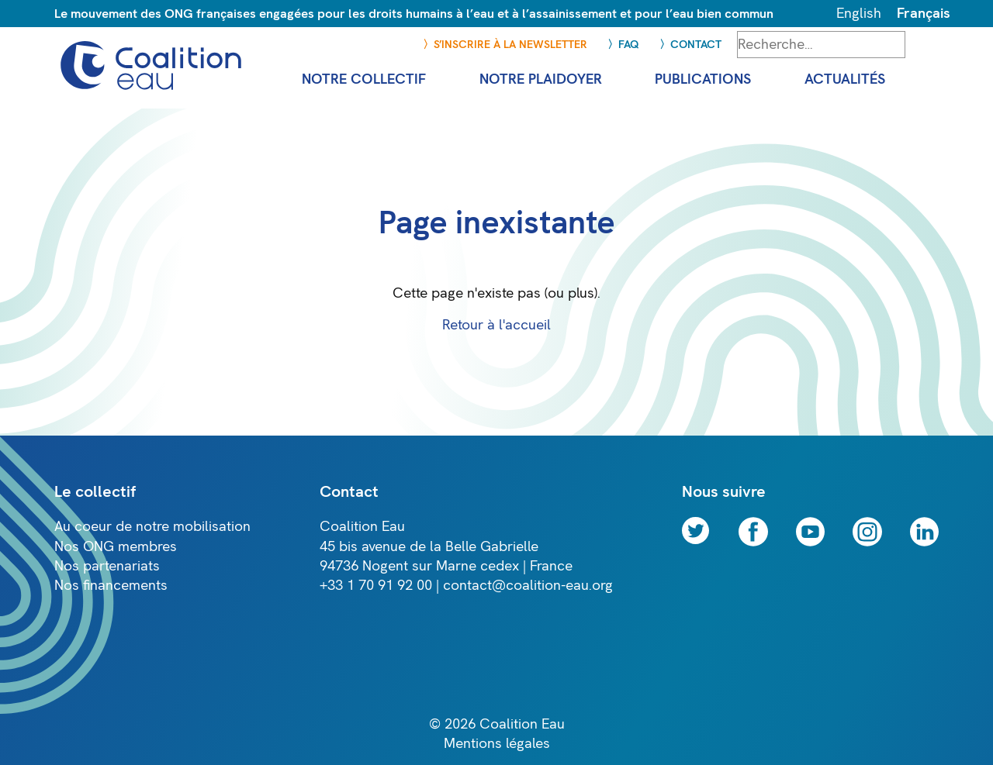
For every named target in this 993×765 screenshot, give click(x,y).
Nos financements (111, 585)
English (858, 13)
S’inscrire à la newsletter (510, 44)
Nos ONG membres (115, 547)
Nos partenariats (107, 566)
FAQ (628, 44)
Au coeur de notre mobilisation (152, 527)
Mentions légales (497, 744)
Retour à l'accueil (496, 325)
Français (923, 13)
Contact (695, 44)
